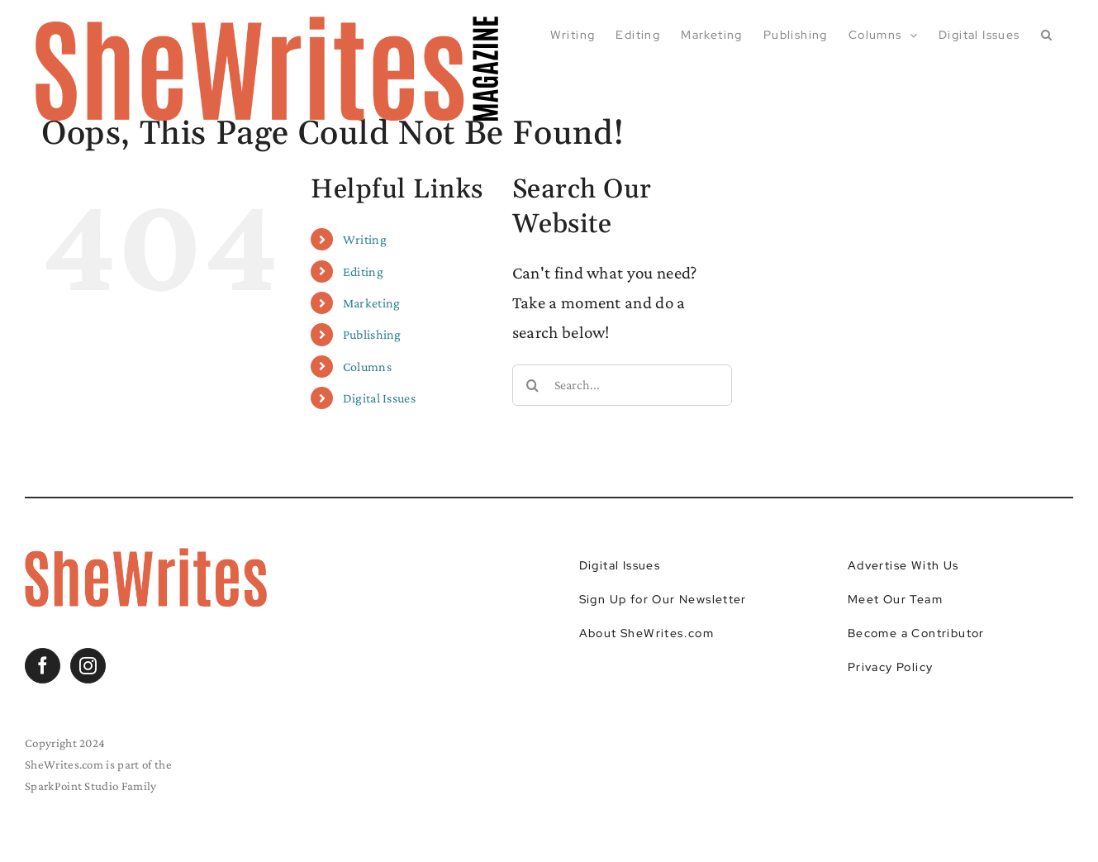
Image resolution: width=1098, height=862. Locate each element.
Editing (363, 271)
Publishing (372, 334)
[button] (1047, 34)
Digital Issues (379, 398)
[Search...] (622, 385)
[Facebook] (42, 665)
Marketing (372, 303)
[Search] (533, 385)
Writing (365, 239)
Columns (367, 367)
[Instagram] (88, 665)
